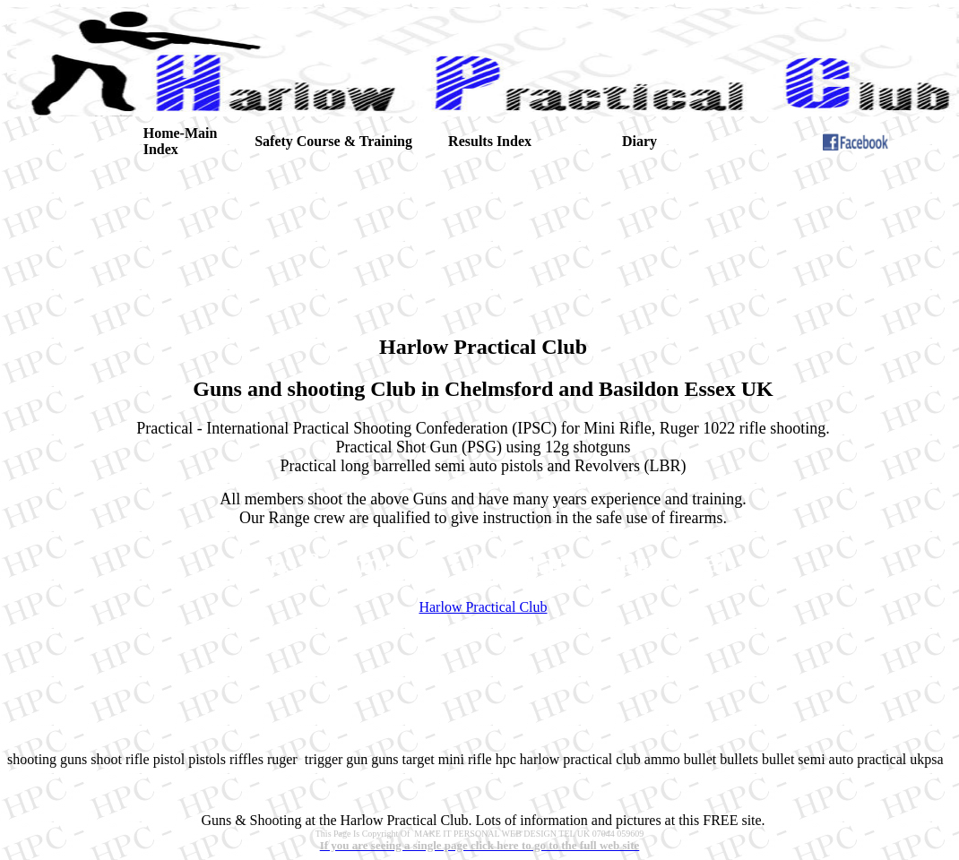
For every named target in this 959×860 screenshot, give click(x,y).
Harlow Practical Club (483, 607)
